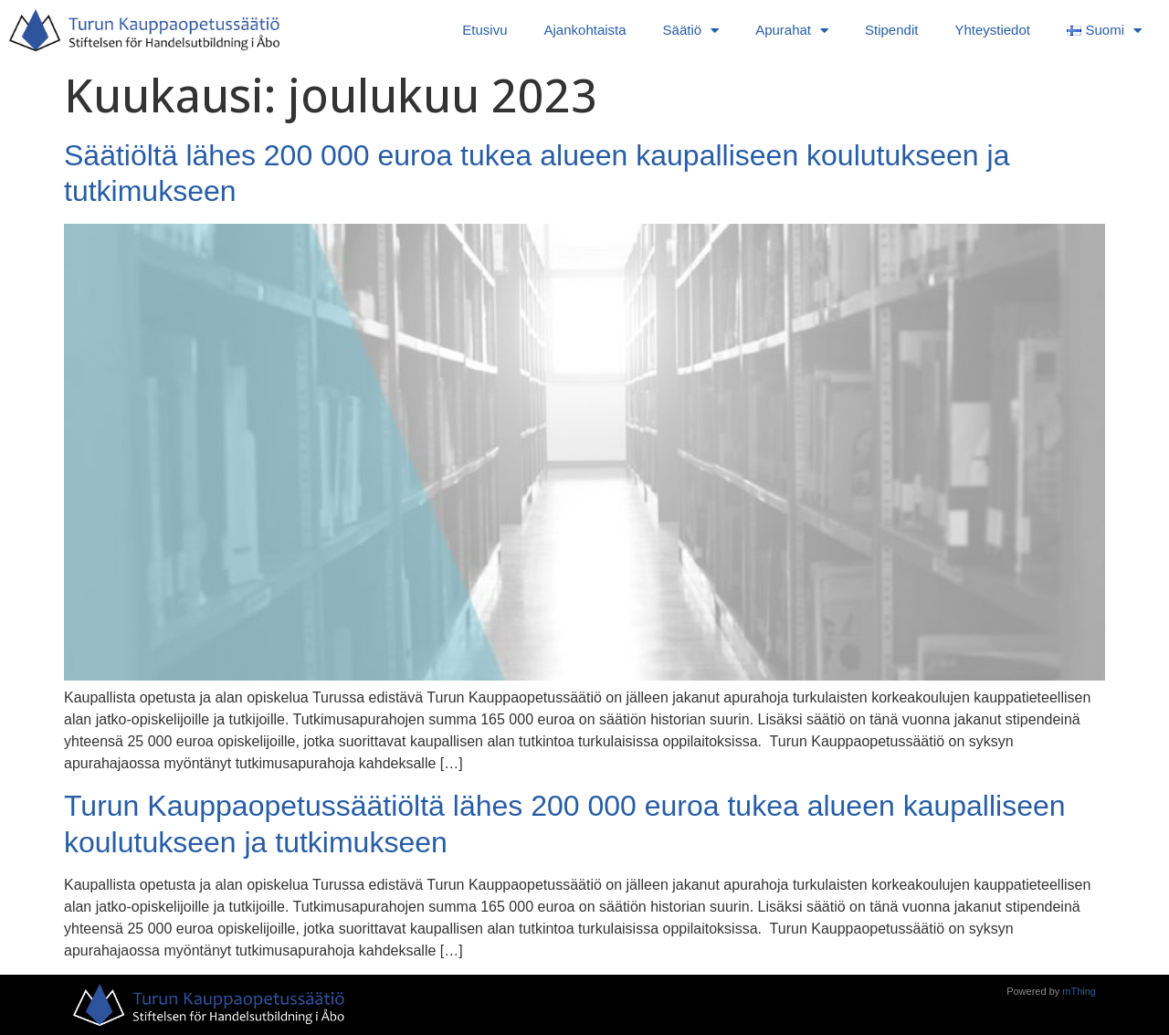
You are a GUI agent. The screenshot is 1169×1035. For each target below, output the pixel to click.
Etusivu (484, 29)
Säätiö (691, 31)
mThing (1079, 991)
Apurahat (791, 31)
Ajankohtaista (585, 29)
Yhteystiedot (992, 29)
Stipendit (891, 29)
